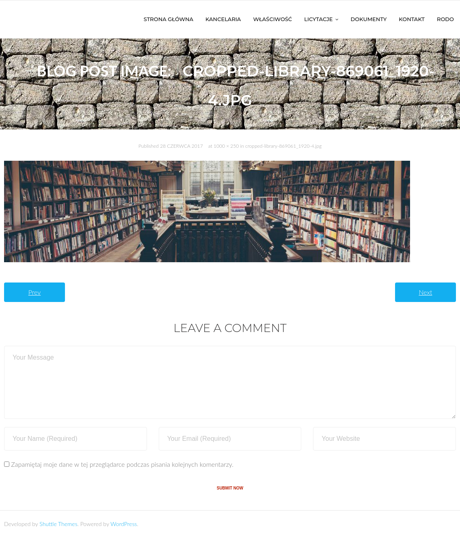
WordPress (123, 523)
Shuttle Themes (58, 523)
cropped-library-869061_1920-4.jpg (283, 146)
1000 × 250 (226, 146)
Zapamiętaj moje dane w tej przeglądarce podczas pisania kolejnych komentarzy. (122, 464)
